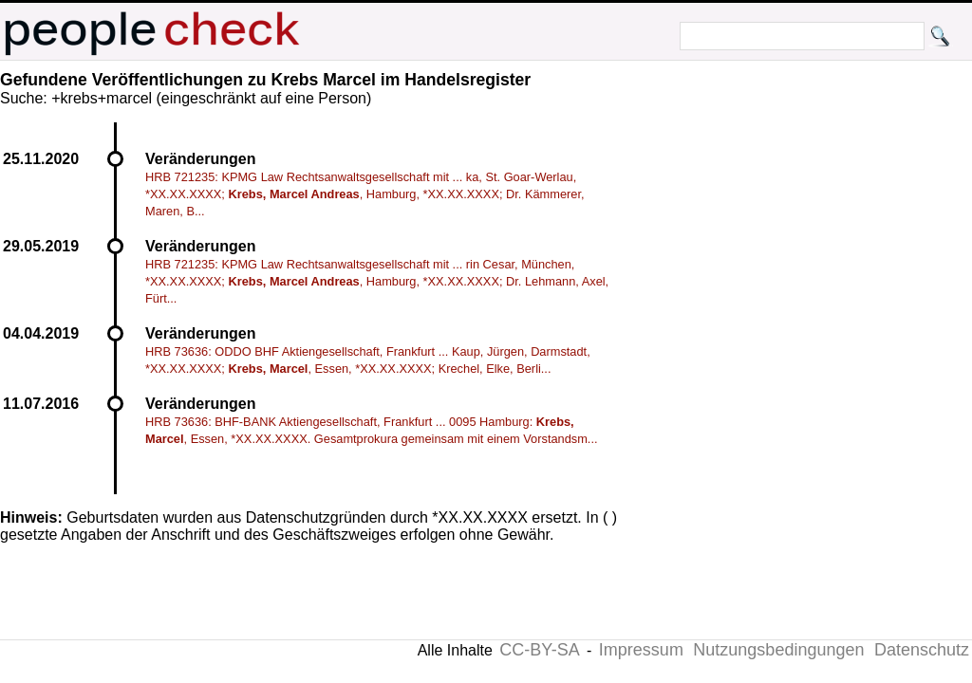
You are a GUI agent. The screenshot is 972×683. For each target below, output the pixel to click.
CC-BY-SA (539, 649)
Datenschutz (921, 649)
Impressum (641, 649)
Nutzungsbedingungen (778, 649)
